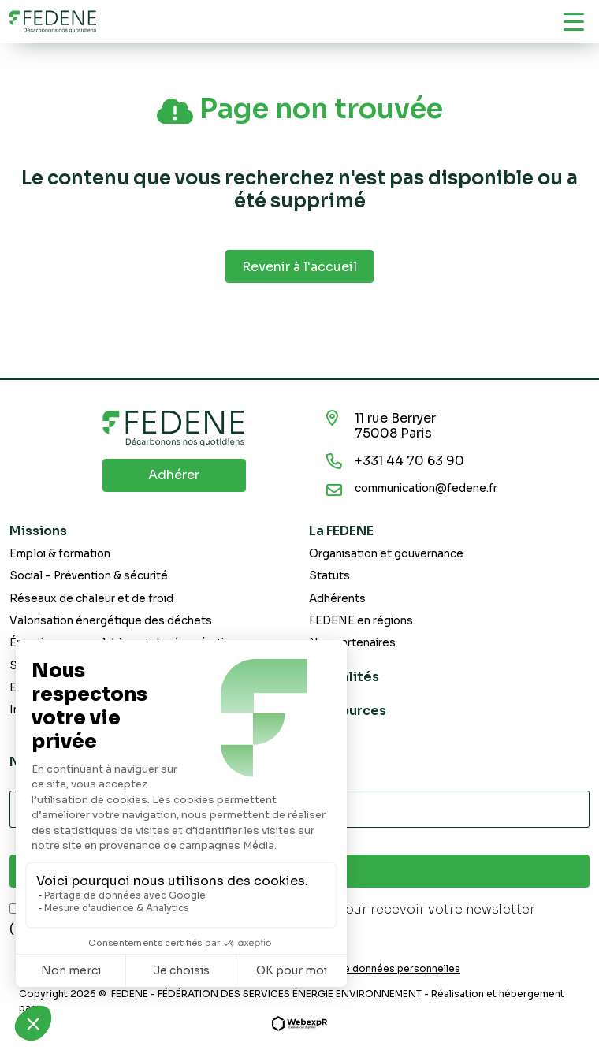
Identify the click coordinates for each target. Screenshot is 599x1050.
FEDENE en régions (361, 620)
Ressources (347, 710)
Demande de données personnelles (374, 968)
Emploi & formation (59, 553)
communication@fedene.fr (426, 488)
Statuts (329, 576)
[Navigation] (574, 21)
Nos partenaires (352, 643)
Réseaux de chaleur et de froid (91, 598)
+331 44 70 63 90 (409, 460)
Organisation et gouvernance (386, 553)
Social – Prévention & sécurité (88, 576)
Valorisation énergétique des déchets (110, 620)
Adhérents (337, 598)
